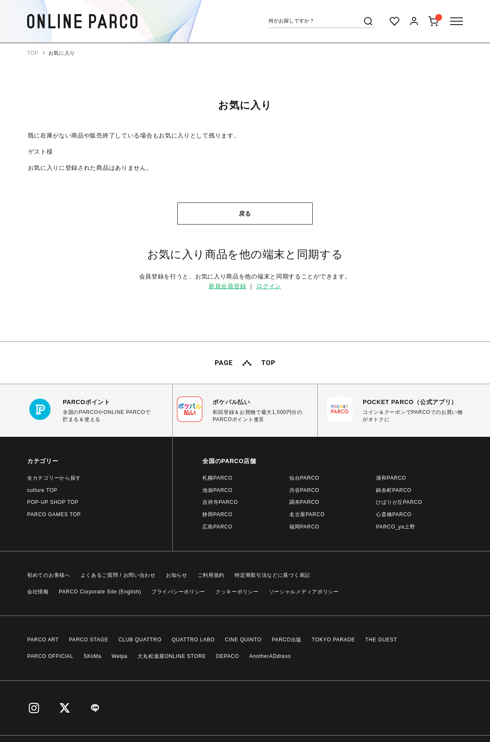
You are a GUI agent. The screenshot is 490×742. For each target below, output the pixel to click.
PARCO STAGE (89, 640)
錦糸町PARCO (393, 490)
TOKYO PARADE (333, 640)
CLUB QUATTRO (140, 640)
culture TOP (42, 490)
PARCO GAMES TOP (54, 514)
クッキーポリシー (237, 592)
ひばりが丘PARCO (399, 502)
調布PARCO (304, 502)
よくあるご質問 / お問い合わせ (118, 575)
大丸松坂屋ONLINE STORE (171, 656)
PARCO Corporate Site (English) (100, 592)
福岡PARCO (304, 527)
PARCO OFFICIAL (50, 656)
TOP (33, 53)
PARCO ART (43, 640)
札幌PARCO (217, 478)
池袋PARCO (217, 490)
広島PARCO (217, 527)
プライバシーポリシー (178, 592)
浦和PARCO (391, 478)
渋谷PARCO (304, 490)
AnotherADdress (270, 656)
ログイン (268, 286)
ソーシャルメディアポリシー (304, 592)
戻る (245, 213)
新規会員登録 (227, 286)
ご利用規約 (211, 575)
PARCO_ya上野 (395, 527)
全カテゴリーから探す (54, 478)
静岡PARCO (217, 514)
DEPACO (227, 656)
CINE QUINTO (243, 640)
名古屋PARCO (307, 514)
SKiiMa (92, 656)
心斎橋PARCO (393, 514)
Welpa (119, 656)
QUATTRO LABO (193, 640)
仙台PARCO (304, 478)
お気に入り (62, 53)
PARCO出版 (287, 640)
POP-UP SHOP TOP (52, 502)
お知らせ (177, 575)
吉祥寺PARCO (220, 502)
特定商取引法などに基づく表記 (272, 575)
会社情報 (38, 592)
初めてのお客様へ (48, 575)
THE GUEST (381, 640)
